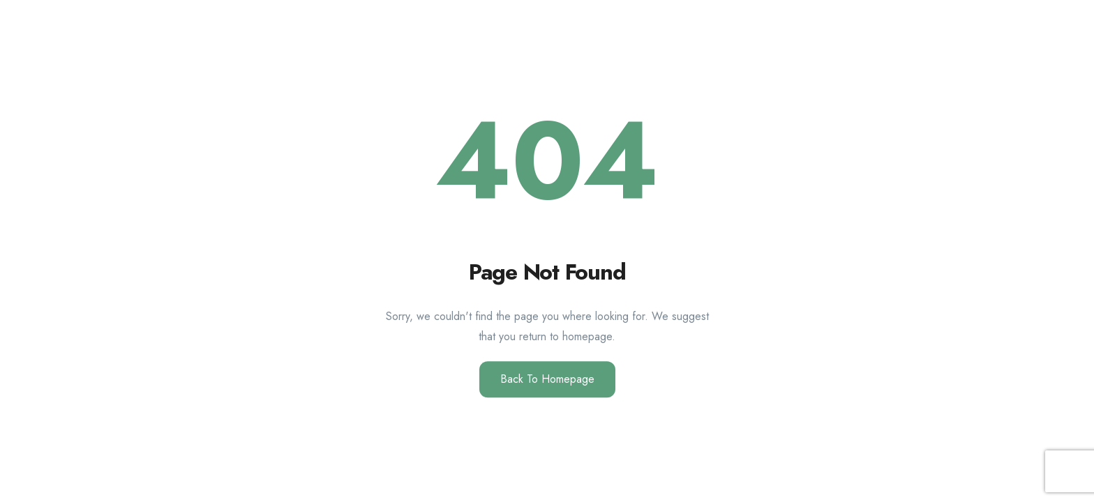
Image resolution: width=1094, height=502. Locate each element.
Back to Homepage (547, 379)
